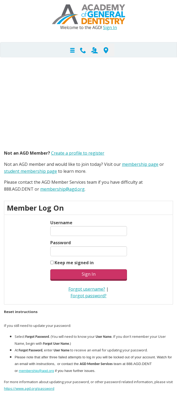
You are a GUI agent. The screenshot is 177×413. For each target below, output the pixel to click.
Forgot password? (88, 296)
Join (94, 49)
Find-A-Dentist (106, 49)
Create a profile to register (77, 153)
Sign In (110, 27)
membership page (140, 164)
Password (60, 243)
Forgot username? (86, 289)
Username (61, 223)
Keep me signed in (74, 263)
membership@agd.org (62, 189)
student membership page (30, 171)
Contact (83, 49)
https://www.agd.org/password (29, 388)
